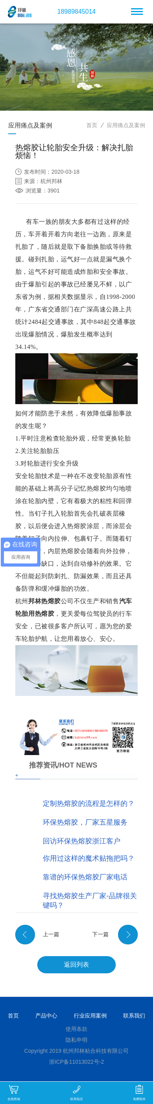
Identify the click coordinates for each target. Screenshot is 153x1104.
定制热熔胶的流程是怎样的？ (89, 803)
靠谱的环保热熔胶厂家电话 (85, 877)
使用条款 (76, 1029)
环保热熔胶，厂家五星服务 (85, 822)
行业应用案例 (90, 1015)
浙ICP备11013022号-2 (76, 1062)
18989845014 (76, 12)
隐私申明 (76, 1040)
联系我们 (134, 1015)
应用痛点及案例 (126, 125)
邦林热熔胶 (44, 601)
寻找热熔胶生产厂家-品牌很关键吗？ (90, 900)
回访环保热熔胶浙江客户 (81, 841)
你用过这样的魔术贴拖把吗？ (89, 858)
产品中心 (46, 1015)
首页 (91, 125)
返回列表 (76, 964)
